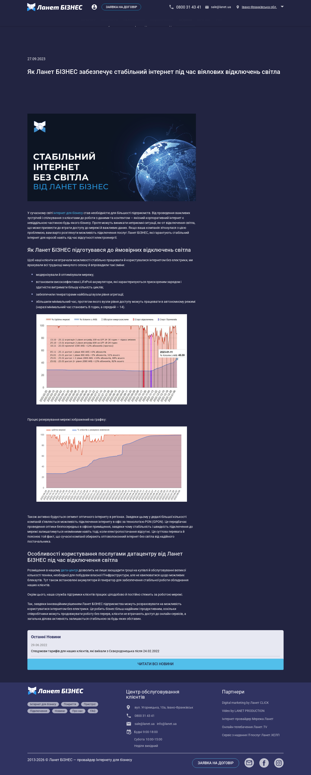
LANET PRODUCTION (249, 711)
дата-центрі (69, 570)
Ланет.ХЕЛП (270, 735)
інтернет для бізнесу (68, 213)
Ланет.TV (260, 727)
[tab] (88, 20)
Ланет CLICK (259, 702)
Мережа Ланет (262, 719)
